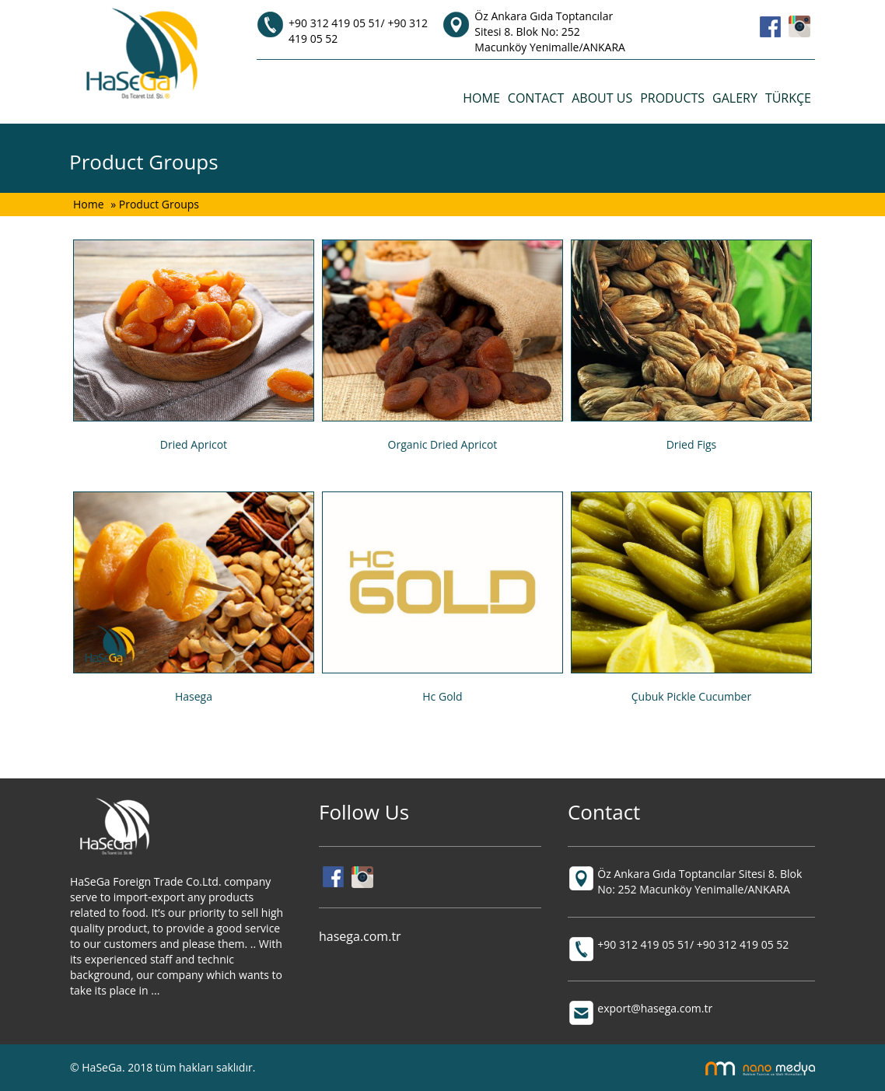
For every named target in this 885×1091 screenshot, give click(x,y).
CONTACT (536, 98)
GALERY (734, 98)
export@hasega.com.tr (654, 1008)
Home (90, 204)
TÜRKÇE (788, 98)
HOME (481, 98)
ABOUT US (602, 98)
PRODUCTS (672, 98)
